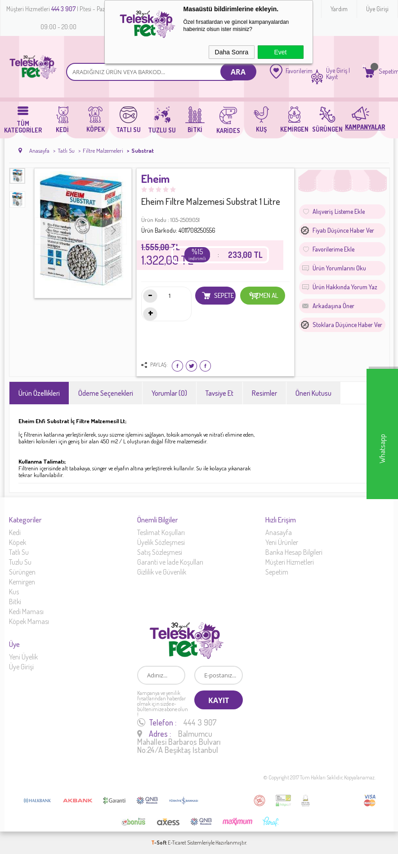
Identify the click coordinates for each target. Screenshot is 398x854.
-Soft (159, 842)
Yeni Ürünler (281, 542)
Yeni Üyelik (23, 656)
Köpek (17, 542)
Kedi (15, 532)
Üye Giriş (336, 70)
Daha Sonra (232, 52)
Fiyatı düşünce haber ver (343, 230)
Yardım (339, 9)
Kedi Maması (26, 611)
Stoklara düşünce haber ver (347, 324)
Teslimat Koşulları (161, 532)
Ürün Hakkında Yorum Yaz (345, 287)
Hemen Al (263, 296)
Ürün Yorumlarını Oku (339, 268)
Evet (280, 52)
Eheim (155, 179)
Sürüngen (22, 571)
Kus (14, 591)
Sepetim (276, 571)
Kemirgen (22, 581)
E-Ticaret (177, 842)
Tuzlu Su (20, 562)
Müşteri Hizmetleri (289, 562)
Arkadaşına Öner (333, 306)
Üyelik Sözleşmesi (161, 542)
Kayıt (332, 77)
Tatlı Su (19, 552)
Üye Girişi (377, 9)
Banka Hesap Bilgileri (293, 552)
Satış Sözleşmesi (159, 552)
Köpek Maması (29, 621)
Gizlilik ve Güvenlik (161, 571)
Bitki (15, 601)
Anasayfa (278, 532)
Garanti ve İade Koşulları (170, 562)
